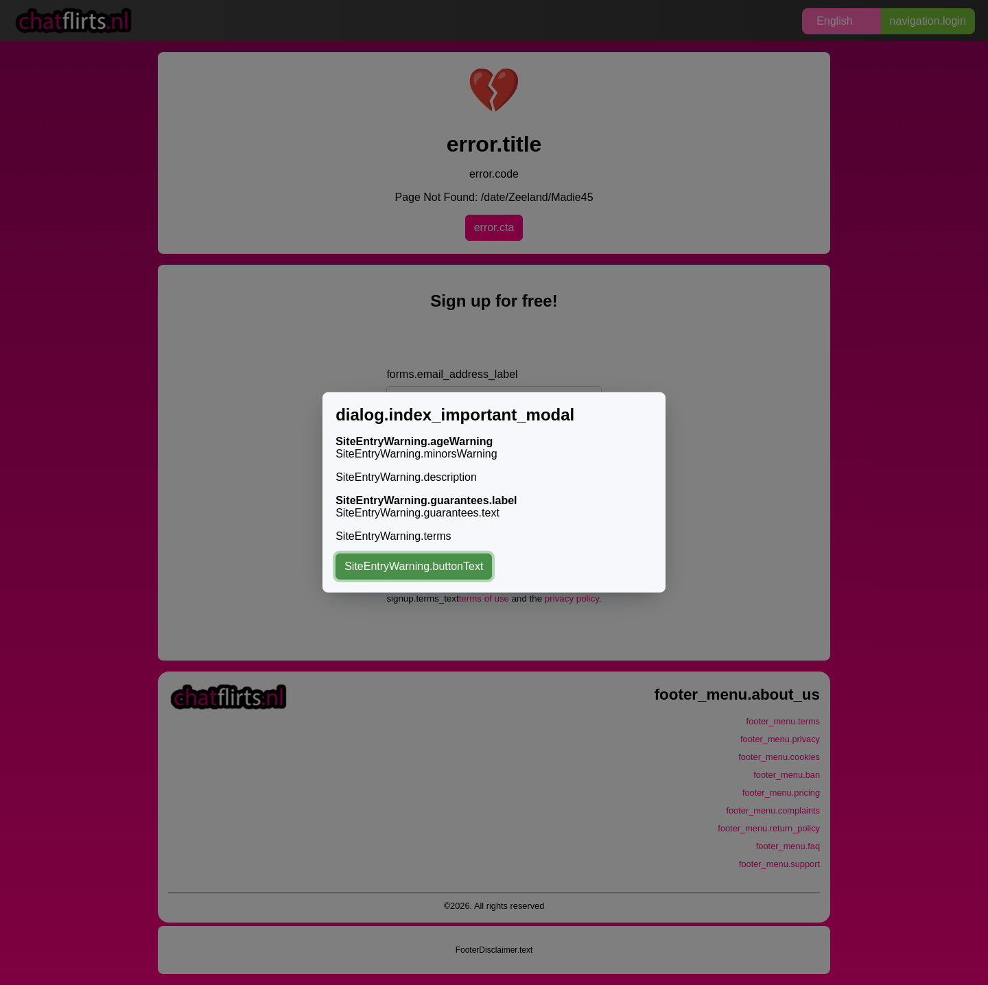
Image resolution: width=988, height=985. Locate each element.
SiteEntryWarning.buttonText (413, 566)
